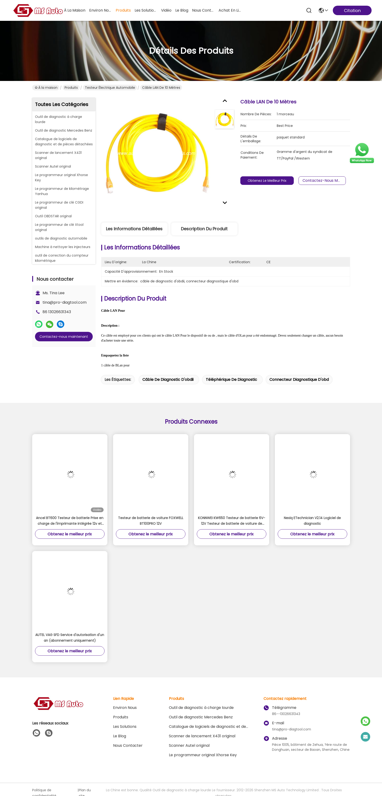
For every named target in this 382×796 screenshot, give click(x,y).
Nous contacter (128, 745)
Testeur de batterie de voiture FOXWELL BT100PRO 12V (150, 521)
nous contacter (203, 10)
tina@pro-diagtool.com (65, 302)
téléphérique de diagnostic (231, 379)
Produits (71, 87)
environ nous (100, 10)
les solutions (146, 10)
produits (123, 10)
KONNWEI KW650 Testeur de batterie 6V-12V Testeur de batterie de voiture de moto (231, 521)
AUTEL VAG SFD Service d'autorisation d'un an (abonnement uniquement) (69, 637)
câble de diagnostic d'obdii (167, 379)
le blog (181, 10)
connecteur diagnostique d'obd (299, 379)
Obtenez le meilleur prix (271, 180)
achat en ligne (230, 10)
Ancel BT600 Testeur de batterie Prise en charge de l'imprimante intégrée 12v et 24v (69, 521)
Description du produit (204, 229)
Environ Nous (125, 707)
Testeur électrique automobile (110, 87)
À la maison (74, 10)
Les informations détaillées (134, 229)
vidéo (166, 10)
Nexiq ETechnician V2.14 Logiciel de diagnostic (312, 521)
